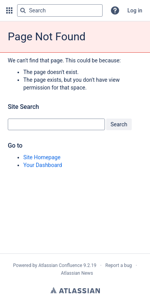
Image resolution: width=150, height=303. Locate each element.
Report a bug (118, 265)
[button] (9, 10)
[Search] (23, 10)
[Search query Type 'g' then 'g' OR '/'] (60, 10)
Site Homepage (42, 157)
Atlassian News (77, 273)
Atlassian (75, 290)
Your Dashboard (42, 165)
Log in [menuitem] (134, 10)
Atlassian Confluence (60, 265)
